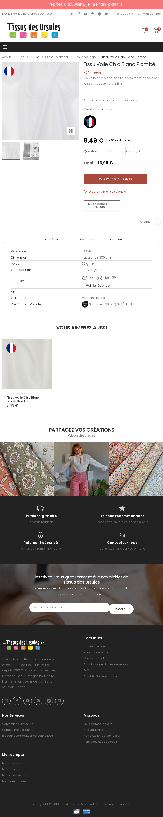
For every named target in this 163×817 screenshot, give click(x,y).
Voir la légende (98, 285)
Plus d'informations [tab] (98, 109)
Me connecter (11, 762)
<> (157, 221)
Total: (89, 162)
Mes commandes (14, 779)
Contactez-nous (95, 645)
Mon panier (10, 768)
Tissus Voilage (85, 57)
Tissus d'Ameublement (51, 57)
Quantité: (91, 151)
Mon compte (149, 14)
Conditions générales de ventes (106, 663)
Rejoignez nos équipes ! (100, 740)
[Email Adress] (63, 607)
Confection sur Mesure (17, 722)
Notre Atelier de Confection (102, 734)
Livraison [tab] (111, 239)
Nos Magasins (123, 14)
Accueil (7, 57)
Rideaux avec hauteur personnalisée (27, 734)
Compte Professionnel (17, 728)
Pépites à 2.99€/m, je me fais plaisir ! (85, 4)
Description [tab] (87, 239)
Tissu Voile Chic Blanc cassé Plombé (23, 399)
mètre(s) (133, 151)
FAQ (86, 669)
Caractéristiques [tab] (57, 239)
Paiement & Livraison (98, 651)
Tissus (23, 57)
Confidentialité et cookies (101, 675)
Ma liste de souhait (15, 774)
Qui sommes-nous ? (98, 722)
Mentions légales (95, 657)
